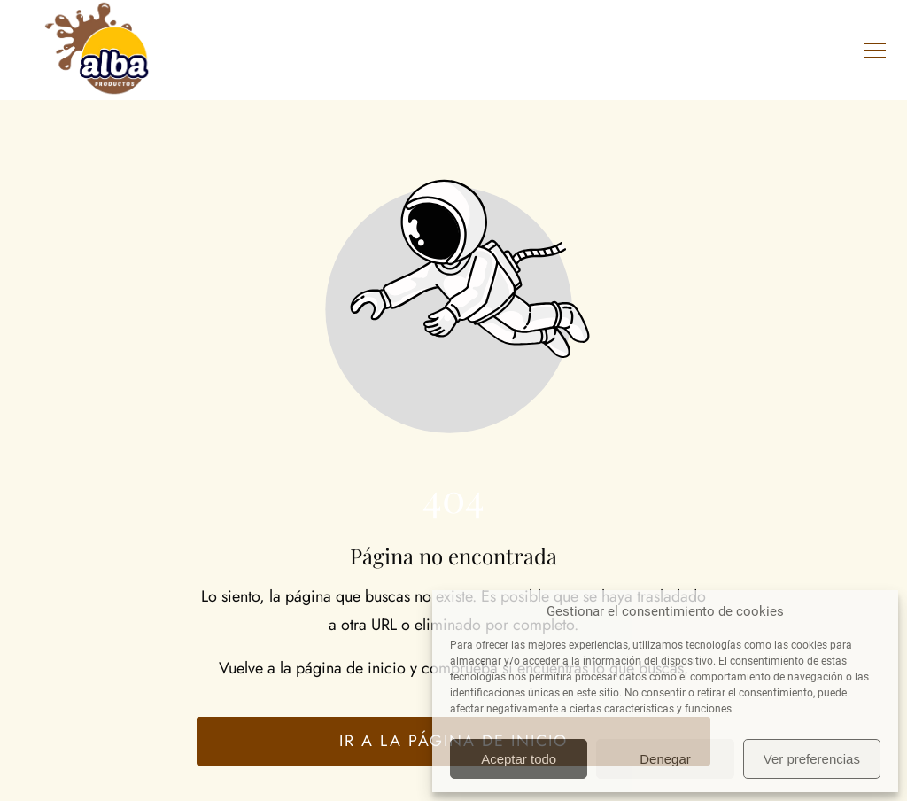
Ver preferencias (812, 758)
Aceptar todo (518, 758)
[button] (875, 50)
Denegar (665, 758)
